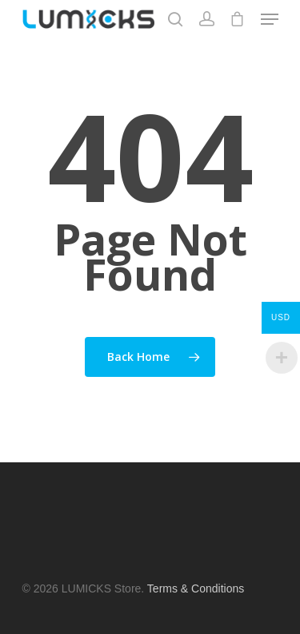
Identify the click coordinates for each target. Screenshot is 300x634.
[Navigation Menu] (269, 19)
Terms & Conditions (195, 588)
